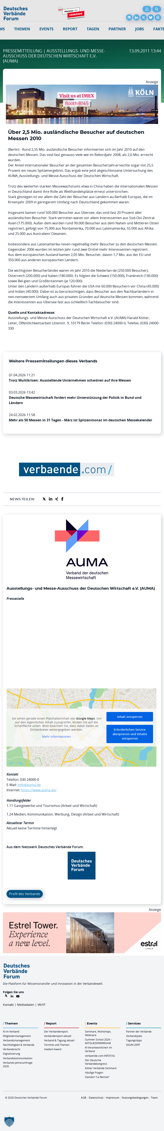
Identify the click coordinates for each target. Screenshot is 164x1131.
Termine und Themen (56, 1044)
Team (154, 1097)
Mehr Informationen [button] (56, 737)
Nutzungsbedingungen (135, 1097)
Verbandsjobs (134, 1036)
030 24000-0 (29, 779)
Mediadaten (25, 1005)
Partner (117, 29)
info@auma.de (29, 784)
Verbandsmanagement (16, 1040)
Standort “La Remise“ (97, 1077)
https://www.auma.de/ (38, 790)
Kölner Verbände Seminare (101, 1068)
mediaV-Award (52, 1049)
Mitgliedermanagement (17, 1036)
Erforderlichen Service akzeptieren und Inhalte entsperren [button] (130, 734)
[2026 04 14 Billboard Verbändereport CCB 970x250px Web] (82, 87)
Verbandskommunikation (17, 1058)
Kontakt (8, 1005)
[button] (9, 1121)
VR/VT (42, 1005)
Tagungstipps (134, 1040)
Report (70, 29)
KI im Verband (11, 1031)
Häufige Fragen (94, 1072)
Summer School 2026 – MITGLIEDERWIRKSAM (98, 1041)
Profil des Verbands (24, 893)
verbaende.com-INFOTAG (100, 1055)
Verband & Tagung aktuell (59, 1040)
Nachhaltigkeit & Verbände (18, 1044)
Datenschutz (96, 1097)
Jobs (139, 29)
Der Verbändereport (56, 1031)
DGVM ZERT (133, 1044)
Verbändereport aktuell (57, 1036)
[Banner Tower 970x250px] (82, 915)
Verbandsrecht (11, 1049)
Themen (22, 29)
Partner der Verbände (139, 1031)
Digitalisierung (11, 1053)
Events (46, 29)
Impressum (112, 1097)
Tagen (93, 29)
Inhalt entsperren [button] (129, 717)
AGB (83, 1097)
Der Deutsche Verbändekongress (96, 1061)
